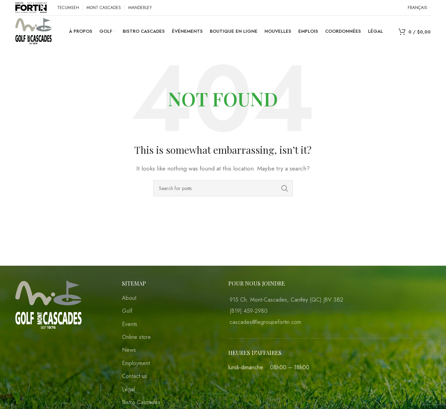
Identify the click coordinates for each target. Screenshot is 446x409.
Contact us (134, 376)
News (129, 350)
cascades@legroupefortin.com (265, 322)
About (129, 298)
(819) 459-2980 (249, 311)
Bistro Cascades (141, 402)
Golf (127, 311)
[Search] (223, 188)
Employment (136, 363)
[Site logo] (31, 7)
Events (129, 324)
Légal (128, 389)
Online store (136, 337)
